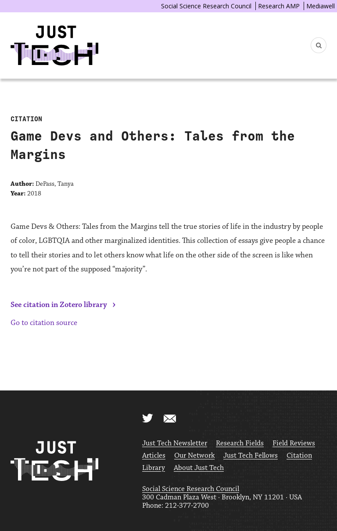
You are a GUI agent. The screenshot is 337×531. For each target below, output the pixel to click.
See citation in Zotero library (59, 305)
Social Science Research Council (206, 6)
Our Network (194, 455)
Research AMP (279, 6)
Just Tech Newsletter (174, 443)
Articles (153, 455)
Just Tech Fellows (250, 455)
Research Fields (240, 443)
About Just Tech (199, 468)
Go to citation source (44, 323)
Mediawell (320, 6)
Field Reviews (293, 443)
